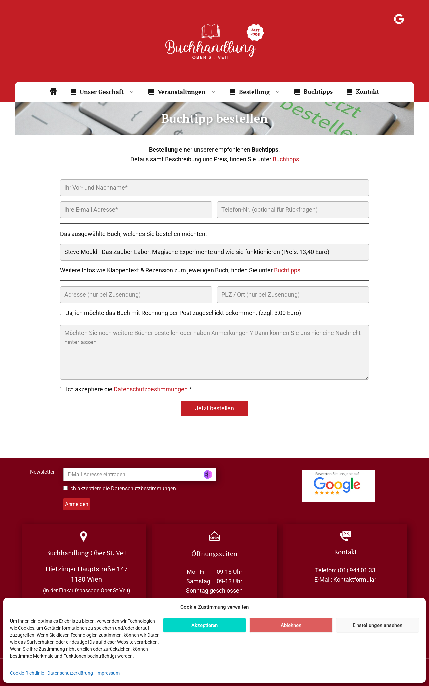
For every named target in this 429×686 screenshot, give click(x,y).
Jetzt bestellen (214, 408)
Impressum (108, 673)
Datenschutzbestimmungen (151, 389)
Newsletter (42, 472)
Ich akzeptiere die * (129, 389)
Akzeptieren (204, 625)
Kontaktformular (354, 579)
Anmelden (76, 504)
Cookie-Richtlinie (27, 673)
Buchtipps (286, 159)
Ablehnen (291, 625)
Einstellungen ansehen (377, 625)
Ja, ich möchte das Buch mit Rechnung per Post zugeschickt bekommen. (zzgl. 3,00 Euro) (183, 312)
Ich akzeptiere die (122, 488)
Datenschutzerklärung (70, 673)
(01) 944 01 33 (356, 570)
